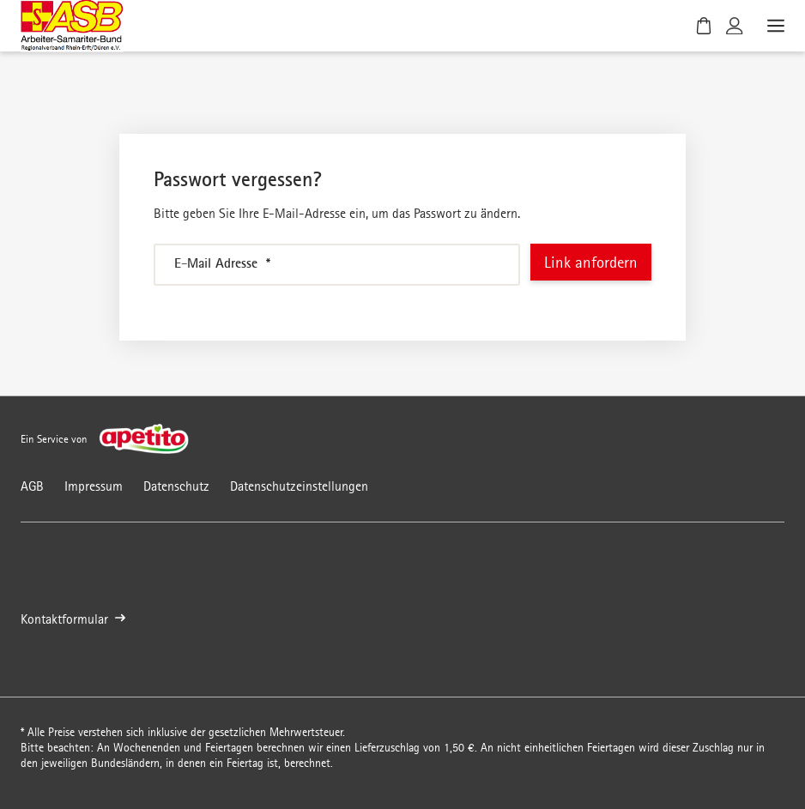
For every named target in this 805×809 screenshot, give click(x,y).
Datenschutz (176, 486)
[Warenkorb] (703, 25)
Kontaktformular (73, 620)
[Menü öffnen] (774, 26)
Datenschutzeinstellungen (299, 486)
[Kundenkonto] (734, 25)
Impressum (93, 486)
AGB (32, 486)
